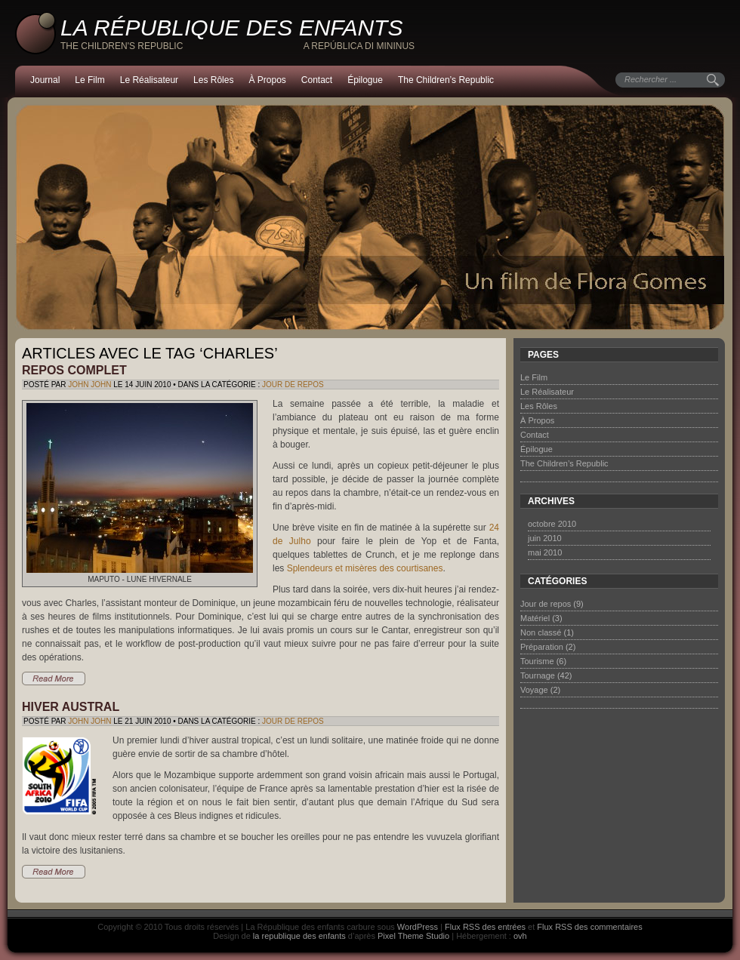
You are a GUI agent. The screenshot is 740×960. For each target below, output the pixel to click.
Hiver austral (70, 706)
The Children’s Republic (446, 80)
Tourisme (537, 661)
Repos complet (74, 370)
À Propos (266, 80)
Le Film (89, 80)
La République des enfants (231, 27)
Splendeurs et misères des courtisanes (365, 568)
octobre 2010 (552, 523)
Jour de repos (293, 384)
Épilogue (365, 80)
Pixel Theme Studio (413, 935)
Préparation (541, 646)
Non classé (540, 632)
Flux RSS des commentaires (589, 926)
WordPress (417, 926)
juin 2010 (545, 538)
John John (89, 384)
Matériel (535, 618)
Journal (45, 80)
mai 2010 (545, 552)
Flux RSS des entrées (485, 926)
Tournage (537, 675)
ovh (520, 935)
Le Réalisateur (149, 80)
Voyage (534, 689)
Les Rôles (213, 80)
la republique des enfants (299, 935)
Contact (316, 80)
